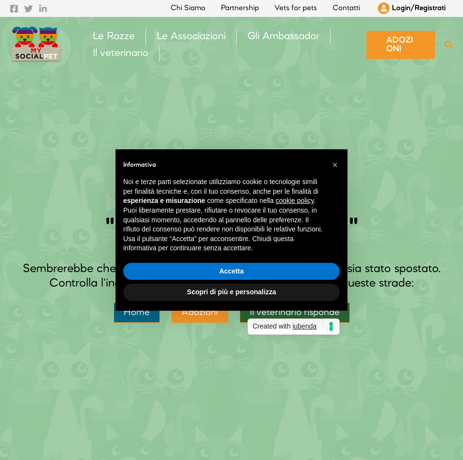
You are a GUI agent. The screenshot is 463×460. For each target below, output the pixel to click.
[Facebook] (14, 8)
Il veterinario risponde (295, 312)
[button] (400, 45)
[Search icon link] (449, 47)
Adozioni (200, 312)
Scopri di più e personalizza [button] (231, 292)
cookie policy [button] (294, 200)
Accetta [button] (231, 271)
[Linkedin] (43, 8)
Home (137, 312)
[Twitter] (28, 8)
